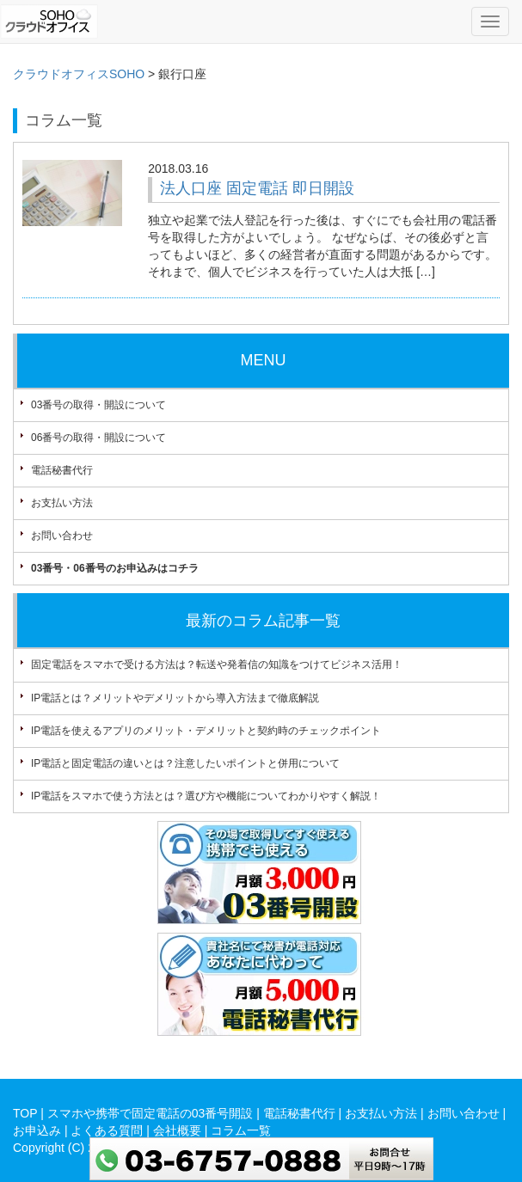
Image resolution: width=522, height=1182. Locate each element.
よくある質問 (107, 1130)
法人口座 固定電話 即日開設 (257, 188)
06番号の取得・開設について (98, 438)
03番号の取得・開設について (98, 405)
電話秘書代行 (62, 470)
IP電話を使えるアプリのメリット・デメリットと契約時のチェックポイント (206, 731)
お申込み (37, 1130)
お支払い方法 (62, 503)
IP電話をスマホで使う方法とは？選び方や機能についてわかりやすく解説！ (206, 796)
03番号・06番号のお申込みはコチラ (115, 568)
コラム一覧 (241, 1130)
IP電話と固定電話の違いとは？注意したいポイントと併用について (185, 763)
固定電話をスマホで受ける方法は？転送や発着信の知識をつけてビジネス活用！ (216, 664)
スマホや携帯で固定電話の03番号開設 (150, 1113)
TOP (25, 1113)
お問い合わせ (62, 536)
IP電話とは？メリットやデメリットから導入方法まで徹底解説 (175, 698)
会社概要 (177, 1130)
